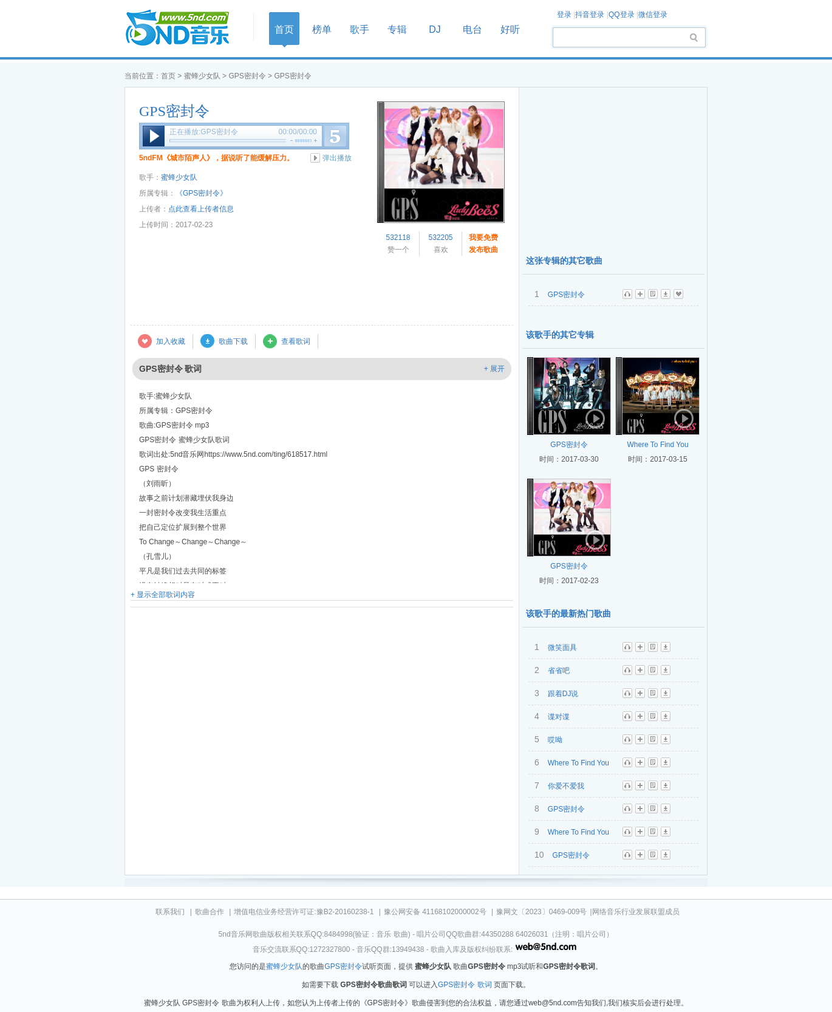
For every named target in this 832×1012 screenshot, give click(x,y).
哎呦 (555, 740)
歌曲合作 (209, 912)
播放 (154, 136)
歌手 (359, 29)
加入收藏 (170, 341)
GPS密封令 (246, 76)
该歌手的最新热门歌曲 (568, 613)
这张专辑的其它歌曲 (564, 260)
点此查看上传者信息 (201, 209)
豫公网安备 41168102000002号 (435, 912)
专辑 (397, 29)
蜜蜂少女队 (202, 76)
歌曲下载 (233, 341)
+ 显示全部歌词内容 (163, 594)
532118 (398, 237)
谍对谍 (559, 717)
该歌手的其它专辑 (560, 335)
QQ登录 (622, 14)
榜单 (322, 29)
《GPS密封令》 (201, 193)
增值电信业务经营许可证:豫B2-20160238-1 (303, 912)
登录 (564, 14)
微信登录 (652, 14)
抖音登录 (589, 14)
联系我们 (170, 912)
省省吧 (559, 670)
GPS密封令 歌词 (465, 984)
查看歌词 (295, 341)
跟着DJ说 (563, 693)
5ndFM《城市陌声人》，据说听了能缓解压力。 (216, 158)
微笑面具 (562, 647)
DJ (435, 29)
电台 (472, 29)
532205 (440, 237)
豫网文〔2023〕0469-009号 (541, 912)
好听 (510, 29)
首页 (185, 28)
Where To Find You (657, 444)
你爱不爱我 (566, 786)
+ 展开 (494, 368)
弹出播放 (337, 158)
